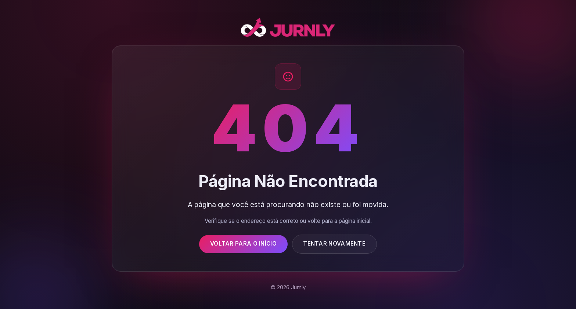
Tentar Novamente (334, 243)
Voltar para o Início (243, 243)
